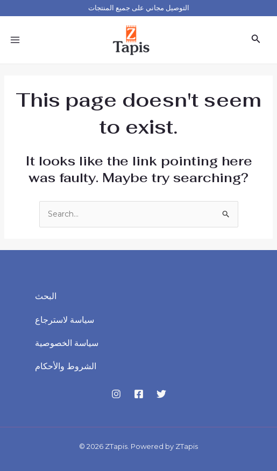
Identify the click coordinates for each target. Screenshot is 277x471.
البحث (45, 296)
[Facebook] (139, 394)
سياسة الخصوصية (66, 343)
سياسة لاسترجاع (64, 320)
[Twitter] (161, 394)
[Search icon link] (256, 40)
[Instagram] (116, 394)
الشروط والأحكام (65, 366)
